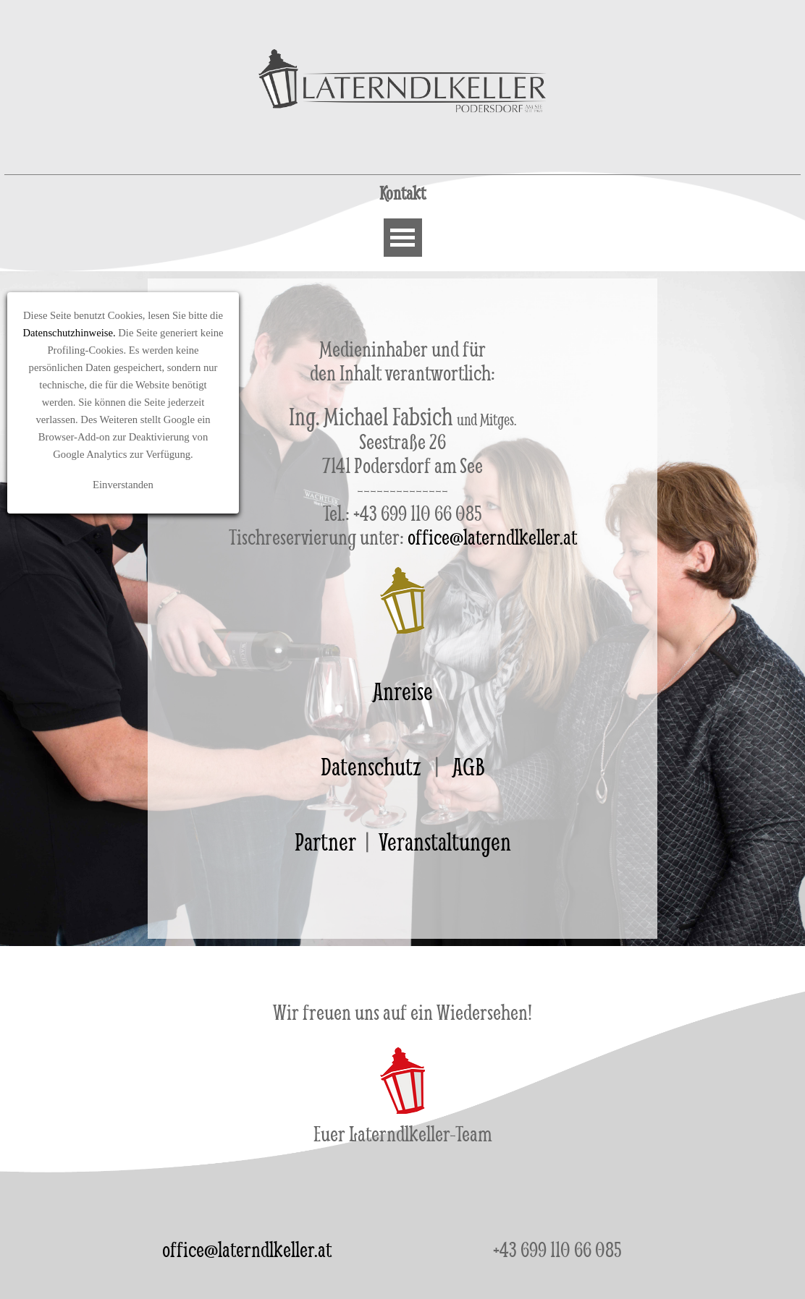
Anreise (403, 691)
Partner (325, 841)
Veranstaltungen (445, 841)
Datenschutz (371, 766)
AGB (468, 766)
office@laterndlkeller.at (247, 1249)
